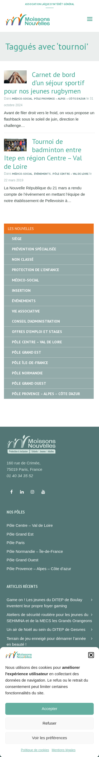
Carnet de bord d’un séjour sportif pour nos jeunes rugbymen (44, 82)
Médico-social (22, 98)
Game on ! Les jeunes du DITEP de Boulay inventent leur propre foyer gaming (44, 602)
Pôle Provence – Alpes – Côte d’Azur (60, 98)
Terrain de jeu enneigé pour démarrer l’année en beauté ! (46, 641)
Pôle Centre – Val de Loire (70, 174)
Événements (42, 174)
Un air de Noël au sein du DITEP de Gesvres (46, 629)
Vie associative (26, 311)
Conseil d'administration (36, 321)
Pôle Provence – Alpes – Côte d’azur (39, 568)
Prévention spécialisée (34, 249)
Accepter (49, 714)
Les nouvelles (21, 228)
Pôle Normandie (27, 373)
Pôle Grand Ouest (29, 383)
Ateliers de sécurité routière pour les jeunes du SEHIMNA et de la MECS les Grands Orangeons (49, 617)
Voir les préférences (49, 744)
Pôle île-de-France (30, 362)
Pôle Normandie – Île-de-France (35, 551)
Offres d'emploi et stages (37, 331)
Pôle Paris (16, 542)
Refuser (49, 729)
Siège (17, 238)
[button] (91, 661)
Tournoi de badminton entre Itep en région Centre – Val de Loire (43, 154)
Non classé (23, 259)
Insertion (21, 290)
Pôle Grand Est (26, 352)
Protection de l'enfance (35, 269)
